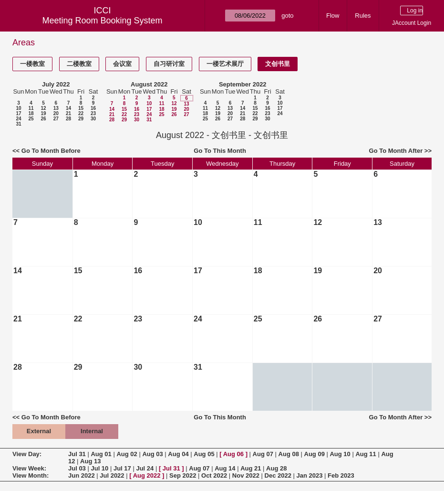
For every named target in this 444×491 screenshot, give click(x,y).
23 (93, 113)
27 (56, 118)
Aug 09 (314, 454)
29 (80, 118)
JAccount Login (411, 23)
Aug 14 (225, 468)
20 (56, 113)
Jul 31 (77, 454)
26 (43, 118)
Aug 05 (204, 454)
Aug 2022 (147, 475)
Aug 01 (101, 454)
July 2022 (56, 84)
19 (43, 113)
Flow (332, 15)
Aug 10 (340, 454)
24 (18, 118)
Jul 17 (122, 468)
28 (68, 118)
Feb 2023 (341, 475)
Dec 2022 (278, 475)
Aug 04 (178, 454)
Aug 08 (289, 454)
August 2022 (149, 84)
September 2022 (243, 84)
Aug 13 (90, 461)
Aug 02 (126, 454)
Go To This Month (220, 150)
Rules (363, 15)
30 (93, 118)
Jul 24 (145, 468)
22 (80, 113)
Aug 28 (276, 468)
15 (80, 108)
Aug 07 (263, 454)
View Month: (30, 475)
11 (30, 108)
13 (56, 108)
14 (68, 108)
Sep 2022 (182, 475)
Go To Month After (396, 150)
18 (30, 113)
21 (68, 113)
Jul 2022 (112, 475)
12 (43, 108)
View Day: (26, 454)
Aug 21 (250, 468)
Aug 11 (365, 454)
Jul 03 (77, 468)
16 (93, 108)
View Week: (29, 468)
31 (18, 124)
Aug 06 (233, 454)
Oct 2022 (214, 475)
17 (18, 113)
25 (30, 118)
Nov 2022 (245, 475)
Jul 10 (99, 468)
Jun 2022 (81, 475)
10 (18, 108)
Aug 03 (152, 454)
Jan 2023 (310, 475)
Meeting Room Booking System (102, 20)
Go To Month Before (51, 150)
